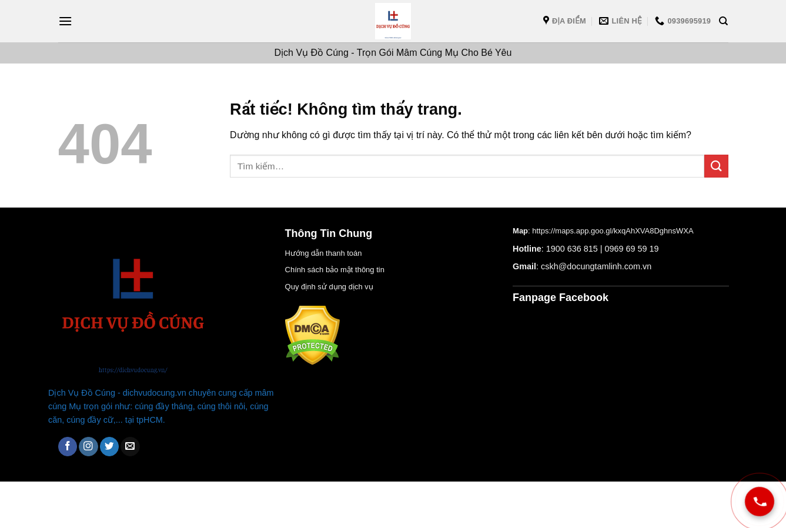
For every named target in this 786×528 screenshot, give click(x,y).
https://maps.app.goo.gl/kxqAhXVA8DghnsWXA (612, 230)
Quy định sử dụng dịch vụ (329, 286)
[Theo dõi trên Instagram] (88, 446)
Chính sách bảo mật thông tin (334, 269)
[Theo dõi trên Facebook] (68, 446)
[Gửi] (716, 166)
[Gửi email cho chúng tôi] (130, 446)
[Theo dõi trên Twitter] (109, 446)
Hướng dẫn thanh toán (323, 253)
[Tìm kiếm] (723, 21)
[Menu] (65, 20)
